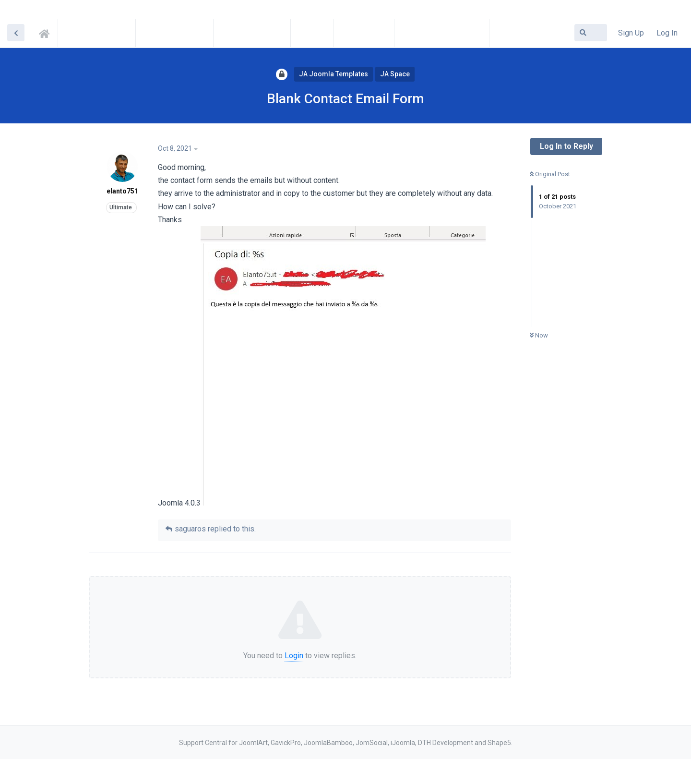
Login (294, 655)
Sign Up (631, 32)
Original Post (550, 174)
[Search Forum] (590, 32)
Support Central (47, 32)
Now (539, 335)
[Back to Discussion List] (15, 32)
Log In (667, 32)
